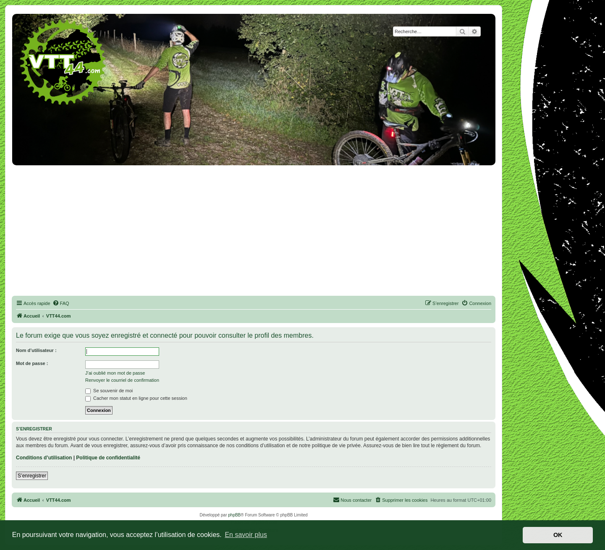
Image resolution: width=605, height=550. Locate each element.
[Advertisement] (253, 229)
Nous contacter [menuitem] (352, 500)
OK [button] (558, 535)
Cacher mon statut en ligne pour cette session (136, 398)
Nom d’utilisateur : (36, 350)
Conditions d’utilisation (44, 458)
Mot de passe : (32, 363)
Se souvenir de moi (109, 390)
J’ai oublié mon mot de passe (115, 372)
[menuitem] (60, 303)
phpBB (234, 515)
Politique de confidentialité (108, 458)
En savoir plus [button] (246, 534)
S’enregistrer (32, 476)
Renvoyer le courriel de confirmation (122, 380)
